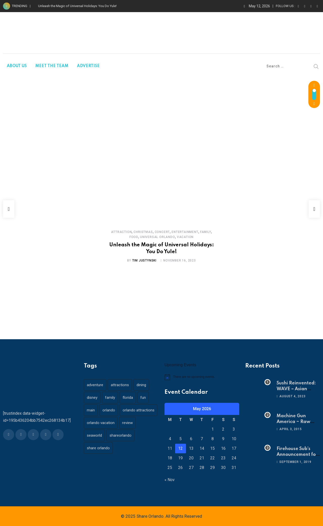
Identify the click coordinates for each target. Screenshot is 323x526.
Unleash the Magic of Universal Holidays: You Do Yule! (77, 6)
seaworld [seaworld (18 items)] (94, 448)
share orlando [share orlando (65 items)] (98, 460)
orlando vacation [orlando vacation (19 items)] (101, 435)
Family (200, 231)
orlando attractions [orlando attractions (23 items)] (103, 422)
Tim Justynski (144, 260)
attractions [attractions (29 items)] (121, 385)
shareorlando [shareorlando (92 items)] (122, 448)
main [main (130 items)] (91, 410)
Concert (157, 231)
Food (211, 231)
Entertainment (179, 231)
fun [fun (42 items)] (147, 397)
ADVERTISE (88, 66)
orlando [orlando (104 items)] (110, 410)
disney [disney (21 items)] (92, 397)
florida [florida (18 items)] (130, 397)
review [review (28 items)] (129, 435)
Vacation (180, 237)
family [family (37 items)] (111, 397)
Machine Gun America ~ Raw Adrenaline (293, 422)
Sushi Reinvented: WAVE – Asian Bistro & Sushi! (296, 389)
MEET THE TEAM (51, 66)
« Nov (170, 479)
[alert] (202, 377)
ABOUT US (17, 66)
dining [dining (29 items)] (144, 385)
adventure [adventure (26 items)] (95, 385)
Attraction (116, 231)
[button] (8, 209)
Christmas (137, 231)
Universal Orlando (152, 237)
